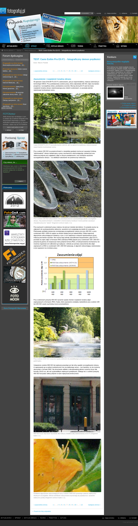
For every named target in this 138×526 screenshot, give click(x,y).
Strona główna (7, 50)
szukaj (98, 13)
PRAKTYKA (53, 518)
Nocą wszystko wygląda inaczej (118, 62)
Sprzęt (19, 50)
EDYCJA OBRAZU (30, 518)
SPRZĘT (18, 518)
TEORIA (43, 518)
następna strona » (94, 71)
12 (82, 71)
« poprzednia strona (40, 71)
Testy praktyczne (30, 50)
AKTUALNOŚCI (6, 518)
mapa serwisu (111, 13)
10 (75, 71)
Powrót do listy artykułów (41, 511)
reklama (124, 13)
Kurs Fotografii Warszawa (15, 308)
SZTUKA (63, 518)
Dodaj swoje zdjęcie (128, 103)
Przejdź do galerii (129, 105)
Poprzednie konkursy (128, 107)
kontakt (134, 13)
